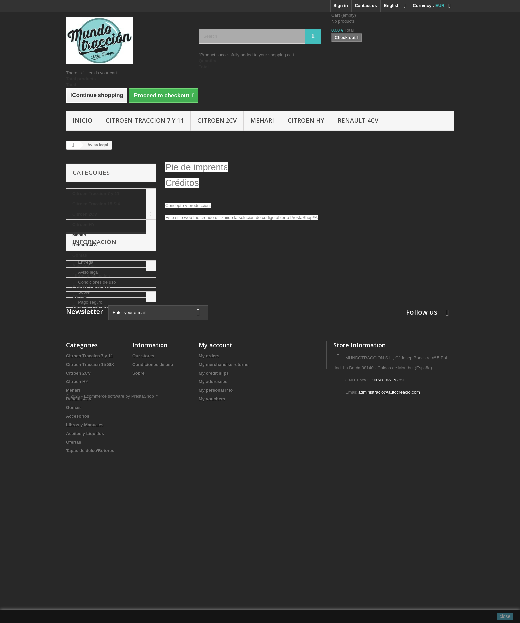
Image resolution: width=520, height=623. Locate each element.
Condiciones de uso (96, 369)
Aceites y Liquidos (91, 286)
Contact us (366, 5)
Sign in (340, 5)
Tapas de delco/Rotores (96, 306)
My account (215, 475)
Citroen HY (306, 120)
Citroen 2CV (217, 120)
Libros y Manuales (91, 275)
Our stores (87, 399)
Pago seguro (89, 389)
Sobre (83, 379)
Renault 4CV (358, 120)
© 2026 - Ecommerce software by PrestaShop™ (112, 604)
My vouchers (212, 529)
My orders (209, 486)
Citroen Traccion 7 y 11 (145, 120)
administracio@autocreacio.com (389, 522)
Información (94, 332)
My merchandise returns (223, 494)
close (505, 616)
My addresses (213, 512)
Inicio (82, 120)
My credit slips (213, 503)
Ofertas (80, 296)
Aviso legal (88, 359)
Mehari (262, 120)
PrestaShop (301, 217)
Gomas (79, 255)
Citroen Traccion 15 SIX (96, 203)
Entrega (85, 349)
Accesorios (84, 265)
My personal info (216, 520)
